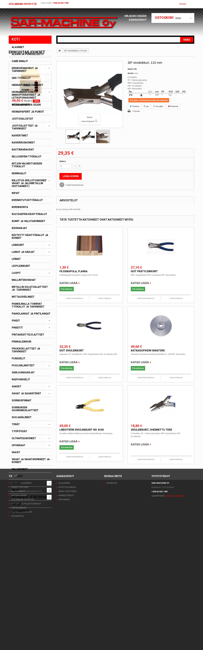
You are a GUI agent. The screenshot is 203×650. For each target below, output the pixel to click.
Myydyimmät (18, 606)
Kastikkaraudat (23, 149)
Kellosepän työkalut (27, 156)
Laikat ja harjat (23, 252)
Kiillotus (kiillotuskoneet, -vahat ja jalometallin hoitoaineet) (31, 183)
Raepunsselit (21, 379)
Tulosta (136, 111)
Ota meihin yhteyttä (23, 4)
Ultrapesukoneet (24, 438)
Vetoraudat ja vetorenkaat (31, 497)
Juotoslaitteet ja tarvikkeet (25, 127)
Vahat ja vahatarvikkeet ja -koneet (31, 461)
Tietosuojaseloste (21, 627)
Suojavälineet (22, 417)
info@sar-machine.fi (175, 611)
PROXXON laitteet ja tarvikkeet (26, 350)
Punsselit (18, 358)
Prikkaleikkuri (21, 341)
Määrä (62, 161)
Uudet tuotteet (20, 602)
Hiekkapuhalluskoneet (27, 85)
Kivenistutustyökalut (27, 200)
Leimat (16, 259)
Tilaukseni (64, 598)
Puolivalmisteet (23, 365)
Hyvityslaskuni (67, 602)
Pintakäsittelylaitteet (28, 334)
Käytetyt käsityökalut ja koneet (30, 236)
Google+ (158, 106)
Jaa (146, 106)
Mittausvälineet (23, 296)
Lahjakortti (20, 511)
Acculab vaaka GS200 (26, 573)
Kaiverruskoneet (23, 142)
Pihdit (16, 320)
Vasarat (17, 476)
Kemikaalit (19, 173)
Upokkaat (18, 445)
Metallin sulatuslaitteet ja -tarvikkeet (30, 288)
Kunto (130, 73)
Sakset (16, 386)
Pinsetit (17, 327)
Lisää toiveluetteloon (74, 298)
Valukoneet (20, 469)
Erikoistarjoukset (27, 521)
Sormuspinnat (22, 400)
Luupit (16, 273)
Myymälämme (18, 611)
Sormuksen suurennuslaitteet (25, 409)
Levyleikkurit (21, 266)
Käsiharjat (19, 228)
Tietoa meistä (18, 623)
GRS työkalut (21, 78)
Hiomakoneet (21, 104)
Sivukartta (17, 631)
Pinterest (173, 106)
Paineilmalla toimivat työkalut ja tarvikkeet (28, 305)
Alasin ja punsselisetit (28, 54)
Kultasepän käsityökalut (29, 214)
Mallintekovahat (24, 280)
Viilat (15, 490)
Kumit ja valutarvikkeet (28, 221)
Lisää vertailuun (104, 298)
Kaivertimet (20, 135)
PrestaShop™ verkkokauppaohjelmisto (28, 641)
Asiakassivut (138, 19)
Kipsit (16, 193)
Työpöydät (19, 431)
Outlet (17, 504)
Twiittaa (134, 106)
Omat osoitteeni (67, 606)
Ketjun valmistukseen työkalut (27, 165)
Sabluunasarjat (23, 372)
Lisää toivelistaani (74, 185)
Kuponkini (64, 615)
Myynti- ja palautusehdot (26, 619)
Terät (16, 424)
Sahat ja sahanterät (26, 393)
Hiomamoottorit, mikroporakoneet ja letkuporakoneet (26, 95)
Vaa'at (16, 452)
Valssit (17, 483)
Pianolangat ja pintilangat (31, 313)
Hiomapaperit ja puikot (28, 111)
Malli (130, 69)
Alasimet (18, 47)
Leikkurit (18, 245)
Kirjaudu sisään (136, 15)
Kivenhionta (20, 207)
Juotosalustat (22, 118)
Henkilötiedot (66, 611)
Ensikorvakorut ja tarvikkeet (25, 70)
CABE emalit (20, 61)
